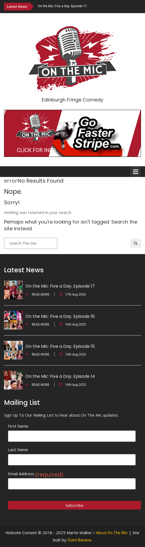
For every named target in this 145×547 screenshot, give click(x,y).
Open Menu (135, 171)
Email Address (35, 473)
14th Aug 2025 (72, 385)
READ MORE (37, 294)
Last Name (18, 449)
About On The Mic (112, 532)
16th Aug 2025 (72, 324)
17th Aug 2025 (72, 294)
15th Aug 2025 (72, 354)
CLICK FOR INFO (36, 150)
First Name (18, 426)
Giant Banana (79, 540)
